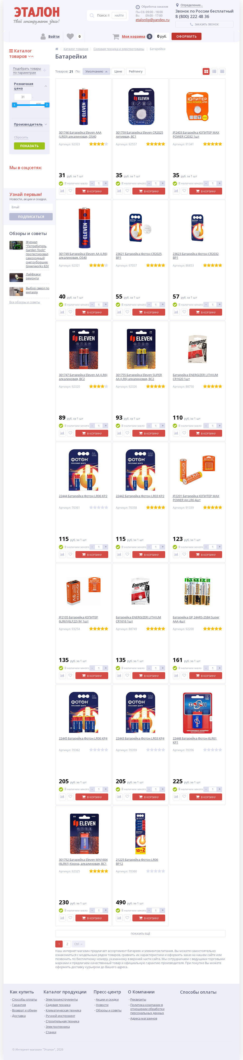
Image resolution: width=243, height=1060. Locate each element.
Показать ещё (140, 932)
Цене (118, 71)
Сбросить (21, 137)
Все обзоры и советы (24, 302)
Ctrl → (78, 943)
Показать (29, 146)
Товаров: (61, 71)
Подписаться (31, 216)
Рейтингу (136, 71)
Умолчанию (94, 71)
